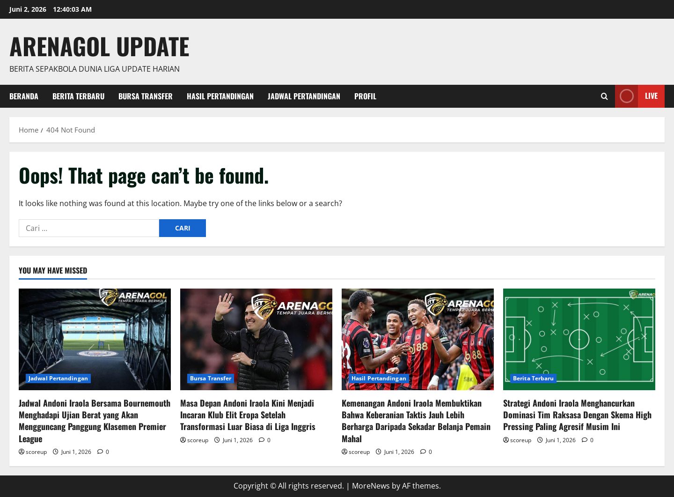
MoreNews (371, 486)
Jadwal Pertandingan (304, 96)
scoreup (36, 452)
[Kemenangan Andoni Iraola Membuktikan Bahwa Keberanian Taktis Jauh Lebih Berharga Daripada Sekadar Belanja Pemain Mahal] (418, 339)
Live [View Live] (636, 96)
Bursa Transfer (145, 96)
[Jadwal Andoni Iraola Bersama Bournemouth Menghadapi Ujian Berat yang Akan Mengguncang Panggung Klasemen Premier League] (95, 339)
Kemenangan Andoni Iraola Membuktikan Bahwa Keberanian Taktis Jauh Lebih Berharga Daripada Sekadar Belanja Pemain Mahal (416, 421)
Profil (365, 96)
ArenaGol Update (99, 45)
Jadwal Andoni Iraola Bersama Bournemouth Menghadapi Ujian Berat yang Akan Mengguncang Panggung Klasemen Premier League (94, 421)
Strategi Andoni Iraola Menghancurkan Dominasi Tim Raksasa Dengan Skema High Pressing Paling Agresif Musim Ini (577, 414)
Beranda (23, 96)
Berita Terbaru (78, 96)
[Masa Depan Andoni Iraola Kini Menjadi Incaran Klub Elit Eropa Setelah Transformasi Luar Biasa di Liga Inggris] (256, 339)
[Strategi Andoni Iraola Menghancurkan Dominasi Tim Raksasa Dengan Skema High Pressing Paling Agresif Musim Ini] (579, 339)
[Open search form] (604, 96)
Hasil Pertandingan (220, 96)
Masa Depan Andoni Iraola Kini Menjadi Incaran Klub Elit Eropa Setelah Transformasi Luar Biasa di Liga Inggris (247, 414)
